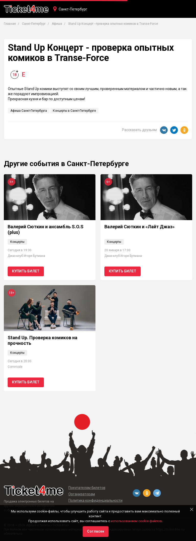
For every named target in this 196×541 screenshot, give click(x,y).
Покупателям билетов (86, 488)
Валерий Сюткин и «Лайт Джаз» (139, 226)
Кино (101, 27)
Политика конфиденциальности (95, 500)
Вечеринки (122, 27)
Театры (83, 27)
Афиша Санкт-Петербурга (28, 110)
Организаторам (81, 494)
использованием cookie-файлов (136, 521)
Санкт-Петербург (73, 9)
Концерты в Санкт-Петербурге (74, 110)
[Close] (191, 509)
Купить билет (26, 271)
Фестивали (148, 27)
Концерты (60, 27)
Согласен (95, 531)
